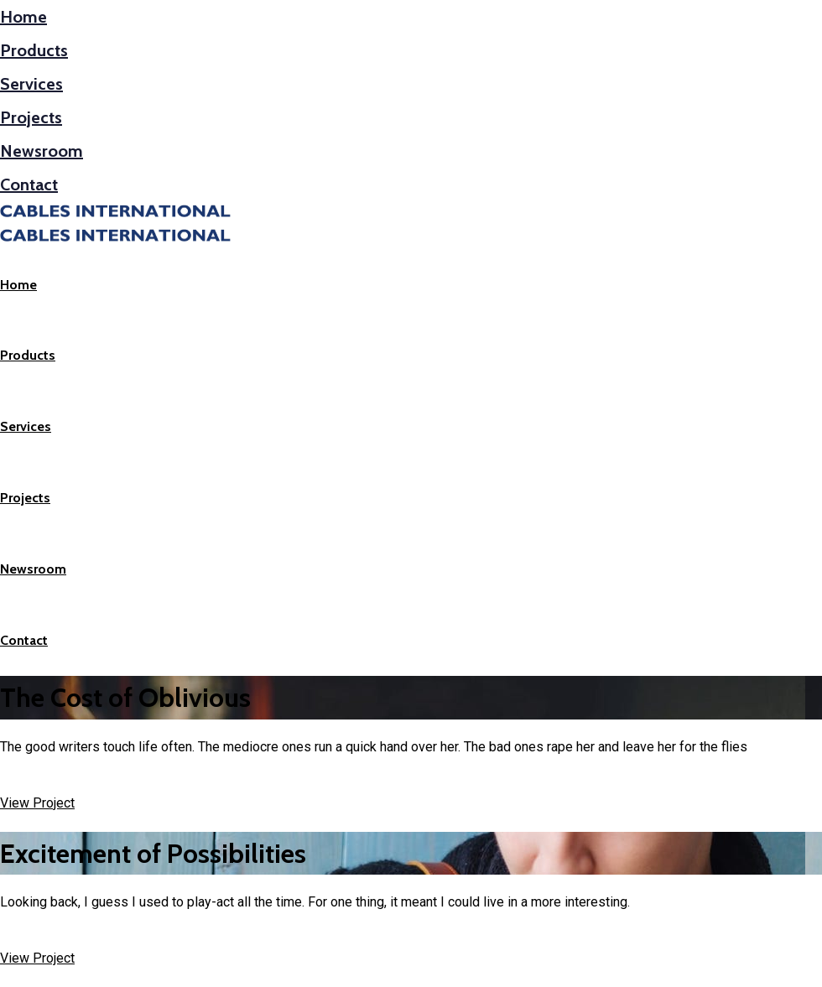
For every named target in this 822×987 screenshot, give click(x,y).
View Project (37, 803)
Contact (29, 184)
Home (23, 17)
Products (34, 50)
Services (31, 84)
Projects (31, 117)
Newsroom (41, 151)
